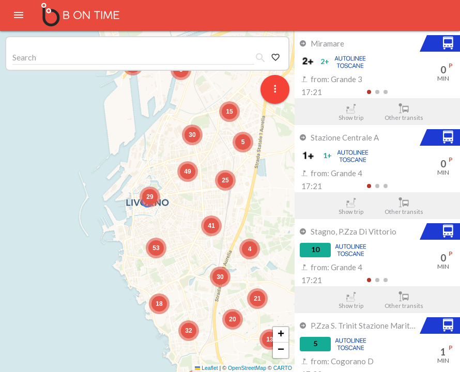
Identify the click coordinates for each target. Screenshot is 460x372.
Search (24, 57)
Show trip (350, 112)
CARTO (282, 368)
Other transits (404, 112)
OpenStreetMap (247, 368)
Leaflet (206, 368)
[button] (150, 197)
